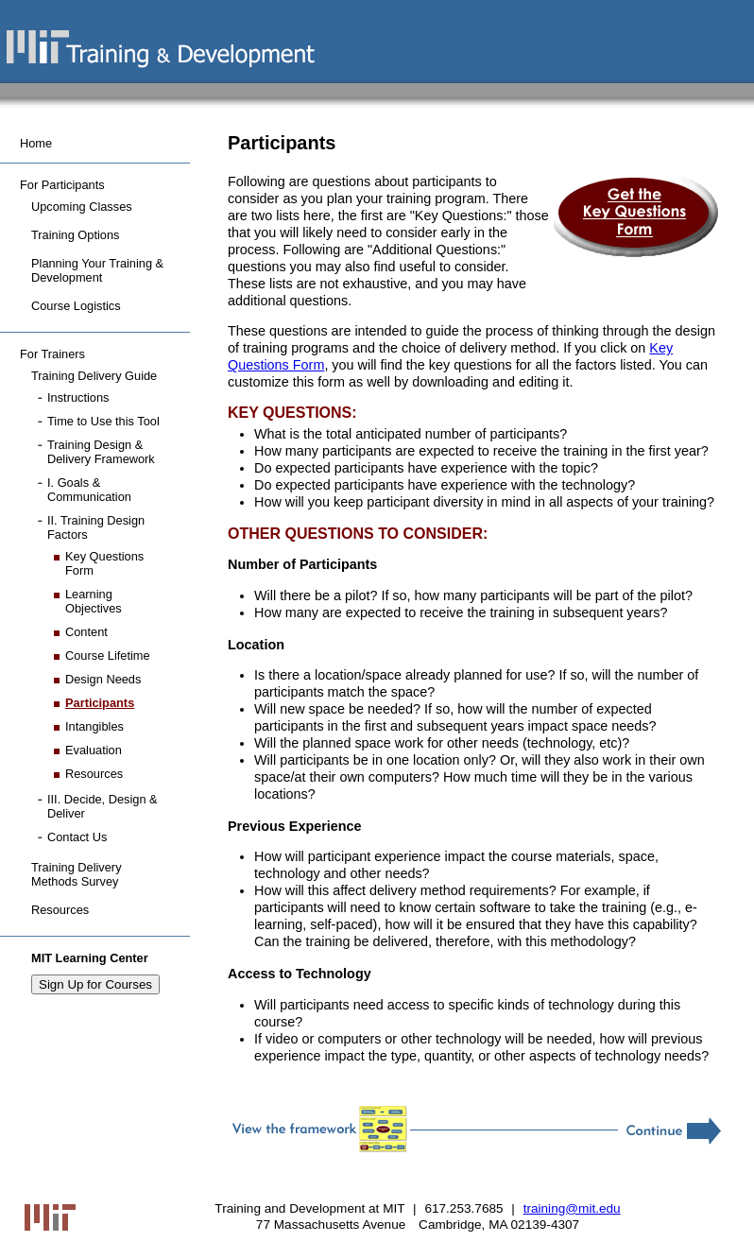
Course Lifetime (107, 655)
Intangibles (94, 726)
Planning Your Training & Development (97, 270)
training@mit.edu (572, 1208)
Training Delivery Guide (94, 376)
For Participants (62, 185)
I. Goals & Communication (89, 489)
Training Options (75, 235)
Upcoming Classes (81, 206)
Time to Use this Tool (103, 421)
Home (36, 143)
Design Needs (103, 679)
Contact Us (77, 837)
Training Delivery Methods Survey (76, 874)
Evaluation (93, 750)
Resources (94, 774)
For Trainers (52, 354)
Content (86, 632)
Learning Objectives (93, 601)
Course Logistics (76, 306)
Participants (99, 703)
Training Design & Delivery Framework (101, 452)
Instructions (78, 397)
